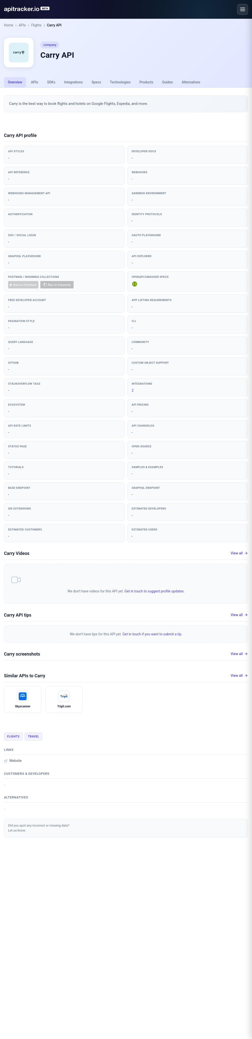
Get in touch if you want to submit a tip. (152, 634)
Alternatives (191, 82)
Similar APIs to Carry (24, 675)
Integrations (73, 82)
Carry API (54, 25)
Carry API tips (17, 615)
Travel (33, 736)
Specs (96, 82)
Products (146, 82)
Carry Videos (17, 553)
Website (13, 761)
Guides (167, 82)
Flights (36, 25)
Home (8, 25)
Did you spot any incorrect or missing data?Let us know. (38, 828)
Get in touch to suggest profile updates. (155, 591)
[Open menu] (242, 9)
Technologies (120, 82)
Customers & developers (26, 773)
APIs (22, 25)
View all (239, 553)
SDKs (51, 82)
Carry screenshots (22, 654)
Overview (15, 82)
